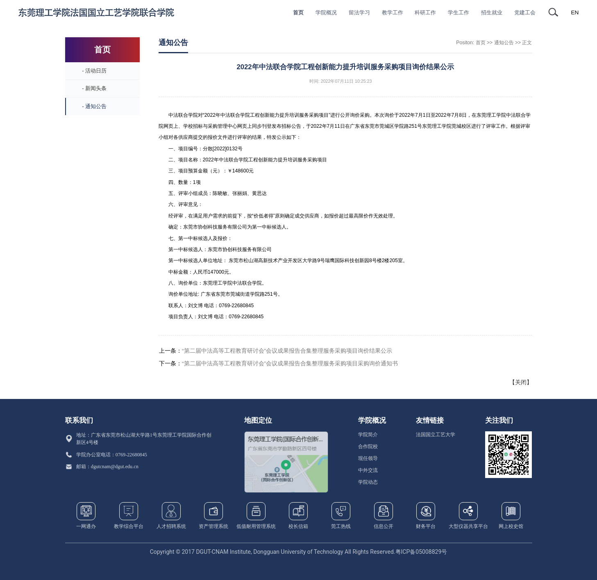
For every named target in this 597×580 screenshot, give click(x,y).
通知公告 (504, 42)
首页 (481, 42)
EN (575, 12)
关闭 (521, 382)
